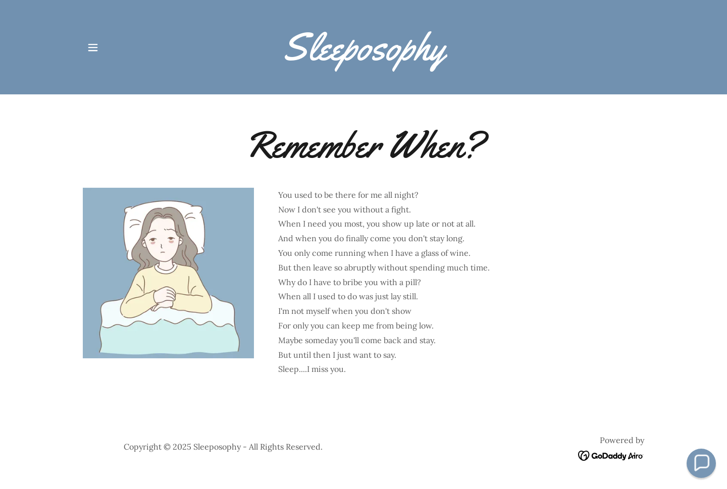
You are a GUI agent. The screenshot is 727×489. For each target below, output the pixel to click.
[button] (93, 47)
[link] (363, 57)
